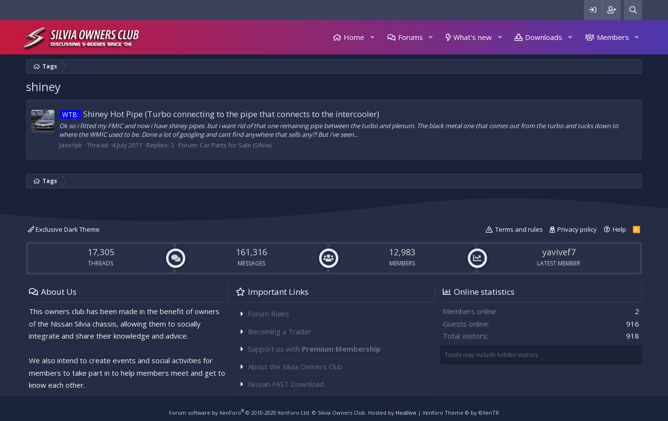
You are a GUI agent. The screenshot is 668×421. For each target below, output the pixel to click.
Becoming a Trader (279, 331)
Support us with (314, 349)
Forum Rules (268, 313)
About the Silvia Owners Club (295, 366)
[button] (372, 37)
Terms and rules (519, 229)
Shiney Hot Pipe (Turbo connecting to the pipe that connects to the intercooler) (219, 113)
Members (613, 37)
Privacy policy (577, 229)
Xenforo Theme (461, 412)
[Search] (633, 10)
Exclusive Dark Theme (64, 229)
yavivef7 (559, 252)
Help (619, 229)
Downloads (543, 37)
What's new (472, 37)
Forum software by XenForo (239, 412)
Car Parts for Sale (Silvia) (235, 145)
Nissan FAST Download (286, 384)
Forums (410, 37)
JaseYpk (70, 145)
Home (354, 37)
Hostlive (406, 412)
